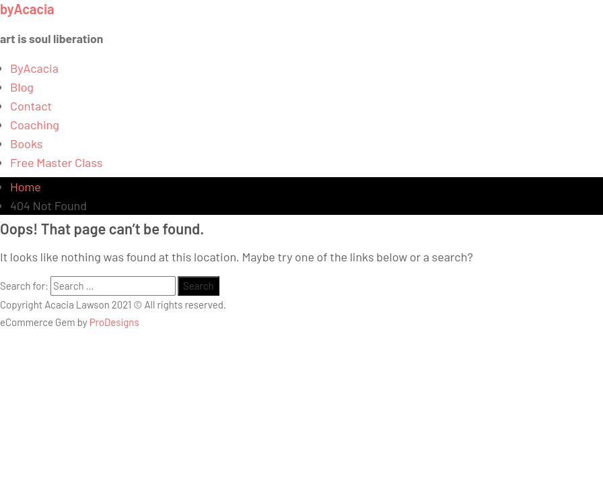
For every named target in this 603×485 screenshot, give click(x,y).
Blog (22, 86)
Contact (31, 105)
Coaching (34, 124)
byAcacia (27, 9)
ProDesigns (114, 322)
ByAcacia (34, 68)
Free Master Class (56, 162)
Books (26, 143)
